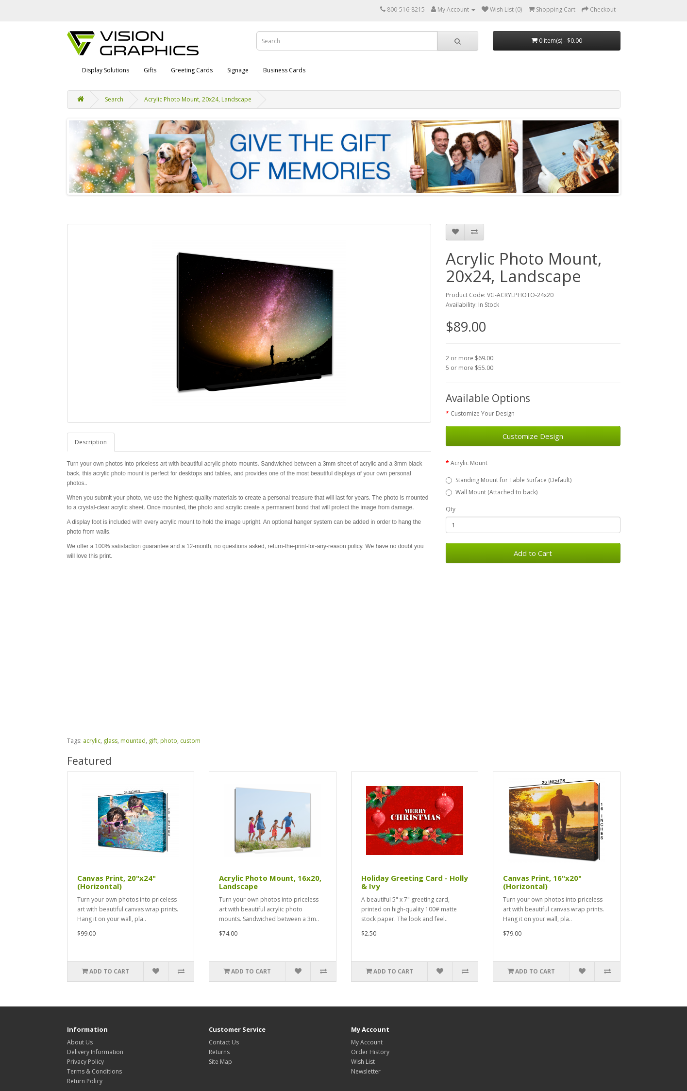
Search (114, 99)
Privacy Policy (85, 1061)
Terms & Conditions (94, 1071)
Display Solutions (105, 70)
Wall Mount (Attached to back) (491, 492)
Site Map (220, 1061)
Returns (219, 1052)
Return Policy (84, 1081)
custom (190, 741)
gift (153, 741)
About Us (80, 1042)
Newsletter (366, 1071)
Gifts (150, 70)
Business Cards (284, 70)
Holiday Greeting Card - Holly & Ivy (414, 882)
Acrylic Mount (469, 463)
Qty (450, 509)
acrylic (92, 741)
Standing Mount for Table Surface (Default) (508, 480)
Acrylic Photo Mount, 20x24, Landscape (197, 99)
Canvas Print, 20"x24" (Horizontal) (116, 882)
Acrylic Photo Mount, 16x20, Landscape (270, 882)
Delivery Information (95, 1052)
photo (168, 741)
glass (110, 741)
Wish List (363, 1061)
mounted (133, 741)
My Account (367, 1042)
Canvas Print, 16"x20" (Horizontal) (542, 882)
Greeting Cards (192, 70)
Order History (370, 1052)
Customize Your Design (483, 413)
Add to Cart (533, 553)
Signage (238, 70)
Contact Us (224, 1042)
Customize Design (533, 436)
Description (91, 442)
